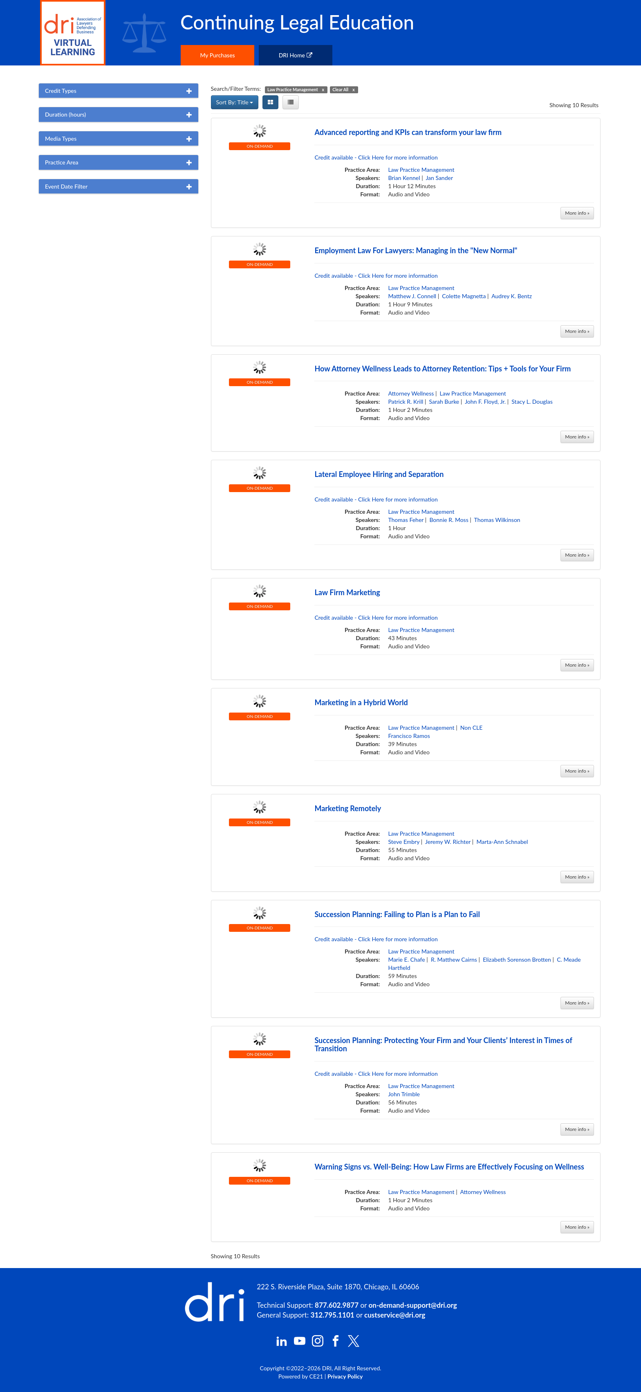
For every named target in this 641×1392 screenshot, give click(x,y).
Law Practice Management (421, 169)
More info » (577, 213)
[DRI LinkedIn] (281, 1344)
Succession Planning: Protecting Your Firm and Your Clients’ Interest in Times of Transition (443, 1044)
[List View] (290, 102)
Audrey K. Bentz (511, 295)
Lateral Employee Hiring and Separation (379, 474)
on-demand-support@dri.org (412, 1305)
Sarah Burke (444, 401)
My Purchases (217, 55)
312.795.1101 (332, 1315)
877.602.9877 (337, 1305)
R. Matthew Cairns (454, 959)
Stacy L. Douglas (531, 401)
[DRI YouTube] (299, 1344)
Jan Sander (439, 177)
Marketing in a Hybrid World (361, 702)
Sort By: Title (234, 102)
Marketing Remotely (347, 808)
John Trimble (404, 1094)
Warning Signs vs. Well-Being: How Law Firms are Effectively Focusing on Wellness (449, 1166)
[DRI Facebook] (335, 1344)
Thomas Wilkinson (497, 519)
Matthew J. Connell (412, 295)
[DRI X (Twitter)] (353, 1344)
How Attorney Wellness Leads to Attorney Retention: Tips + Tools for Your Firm (442, 368)
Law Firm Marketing (347, 592)
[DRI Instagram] (317, 1344)
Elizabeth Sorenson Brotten (517, 959)
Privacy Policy (345, 1376)
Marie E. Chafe (406, 959)
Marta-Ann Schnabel (502, 841)
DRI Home (295, 55)
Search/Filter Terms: (236, 88)
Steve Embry (403, 841)
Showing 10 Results (573, 104)
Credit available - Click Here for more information (376, 157)
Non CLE (471, 727)
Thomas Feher (406, 519)
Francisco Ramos (409, 735)
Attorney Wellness (411, 393)
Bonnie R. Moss (448, 519)
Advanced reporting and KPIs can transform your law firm (408, 132)
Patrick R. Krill (405, 401)
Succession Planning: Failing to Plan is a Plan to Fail (397, 914)
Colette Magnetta (464, 295)
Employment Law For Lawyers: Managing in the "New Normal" (415, 250)
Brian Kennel (404, 177)
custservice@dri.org (394, 1315)
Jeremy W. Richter (448, 841)
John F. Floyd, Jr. (485, 401)
